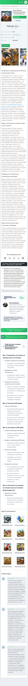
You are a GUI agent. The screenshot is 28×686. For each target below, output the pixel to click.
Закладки (17, 20)
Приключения (16, 34)
